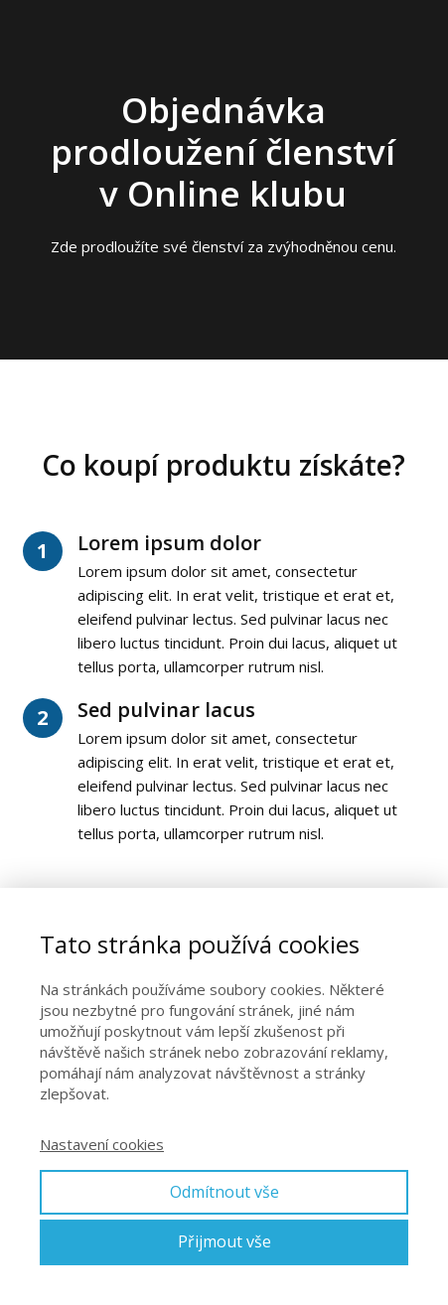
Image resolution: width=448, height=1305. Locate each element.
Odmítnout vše (224, 1192)
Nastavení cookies (102, 1144)
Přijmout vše (224, 1241)
